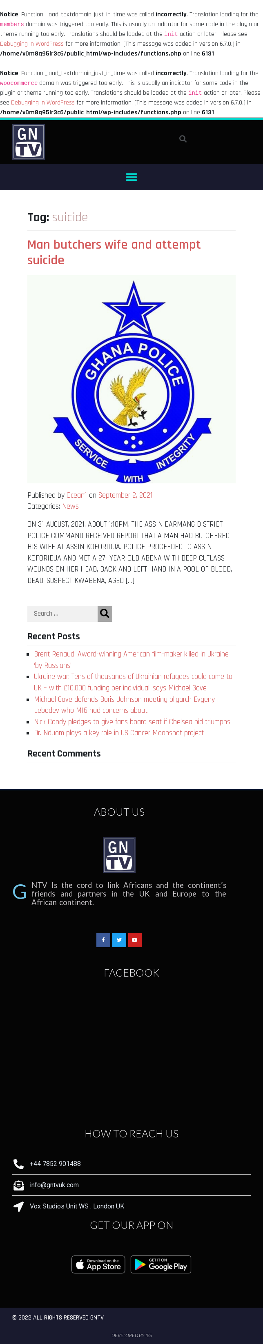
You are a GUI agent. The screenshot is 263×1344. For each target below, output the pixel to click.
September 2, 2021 (125, 495)
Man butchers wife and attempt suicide (114, 252)
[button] (132, 177)
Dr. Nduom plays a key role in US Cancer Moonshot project (119, 733)
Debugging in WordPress (32, 44)
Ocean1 (77, 495)
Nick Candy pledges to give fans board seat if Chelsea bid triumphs (132, 722)
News (70, 506)
